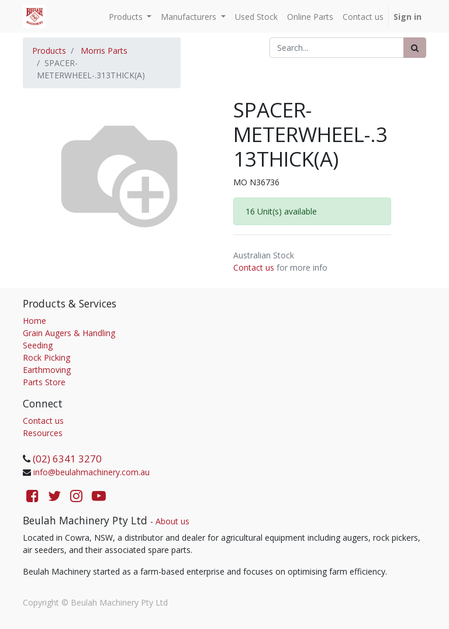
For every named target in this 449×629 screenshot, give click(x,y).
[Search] (414, 47)
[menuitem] (256, 16)
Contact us (253, 267)
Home (34, 320)
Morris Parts (104, 50)
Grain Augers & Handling (69, 332)
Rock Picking (46, 357)
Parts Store (44, 382)
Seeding (38, 345)
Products (49, 50)
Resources (43, 432)
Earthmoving (47, 369)
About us (172, 521)
